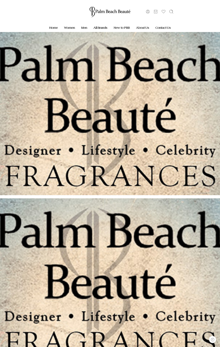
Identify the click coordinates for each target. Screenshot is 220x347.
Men (84, 27)
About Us (142, 27)
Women (69, 27)
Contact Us (163, 27)
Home (53, 27)
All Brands (100, 27)
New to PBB (122, 27)
